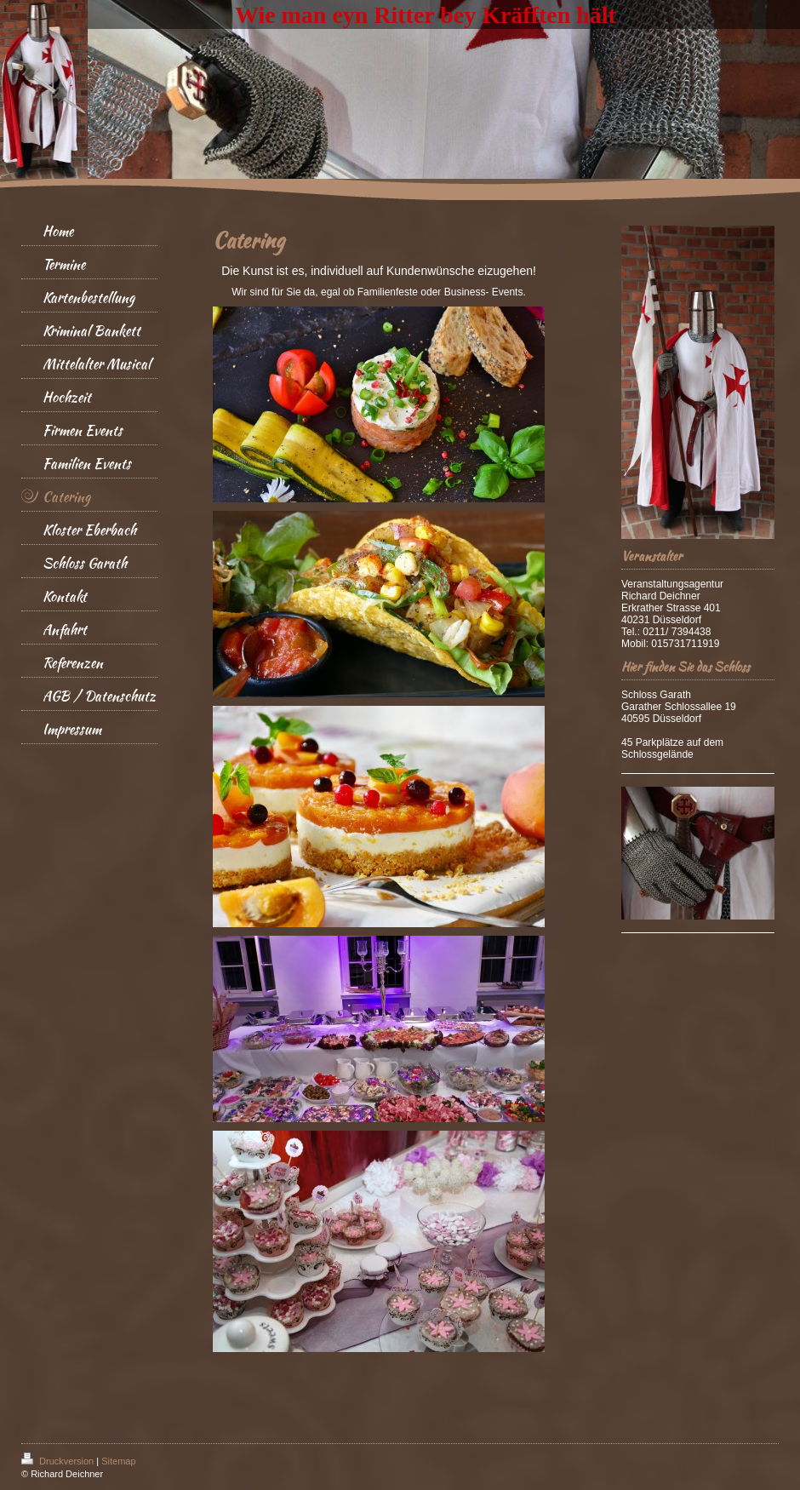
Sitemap (118, 1461)
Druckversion (58, 1461)
